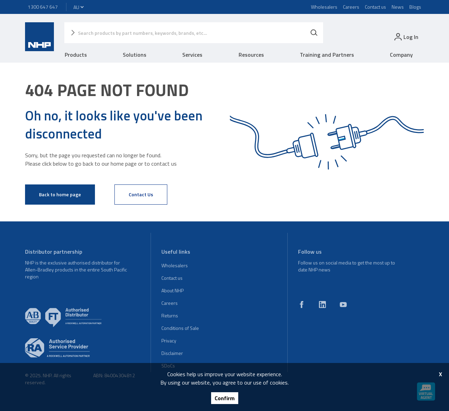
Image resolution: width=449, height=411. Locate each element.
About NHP (172, 290)
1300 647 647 (43, 6)
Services (192, 54)
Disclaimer (172, 353)
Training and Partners (327, 54)
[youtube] (343, 304)
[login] (405, 36)
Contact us (375, 6)
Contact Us (141, 194)
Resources (251, 54)
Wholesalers (324, 6)
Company (401, 54)
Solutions (134, 54)
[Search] (314, 32)
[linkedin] (322, 304)
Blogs (415, 6)
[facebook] (301, 304)
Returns (169, 315)
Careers (351, 6)
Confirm (225, 398)
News (398, 6)
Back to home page (60, 194)
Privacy (168, 340)
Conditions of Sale (180, 328)
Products (76, 54)
